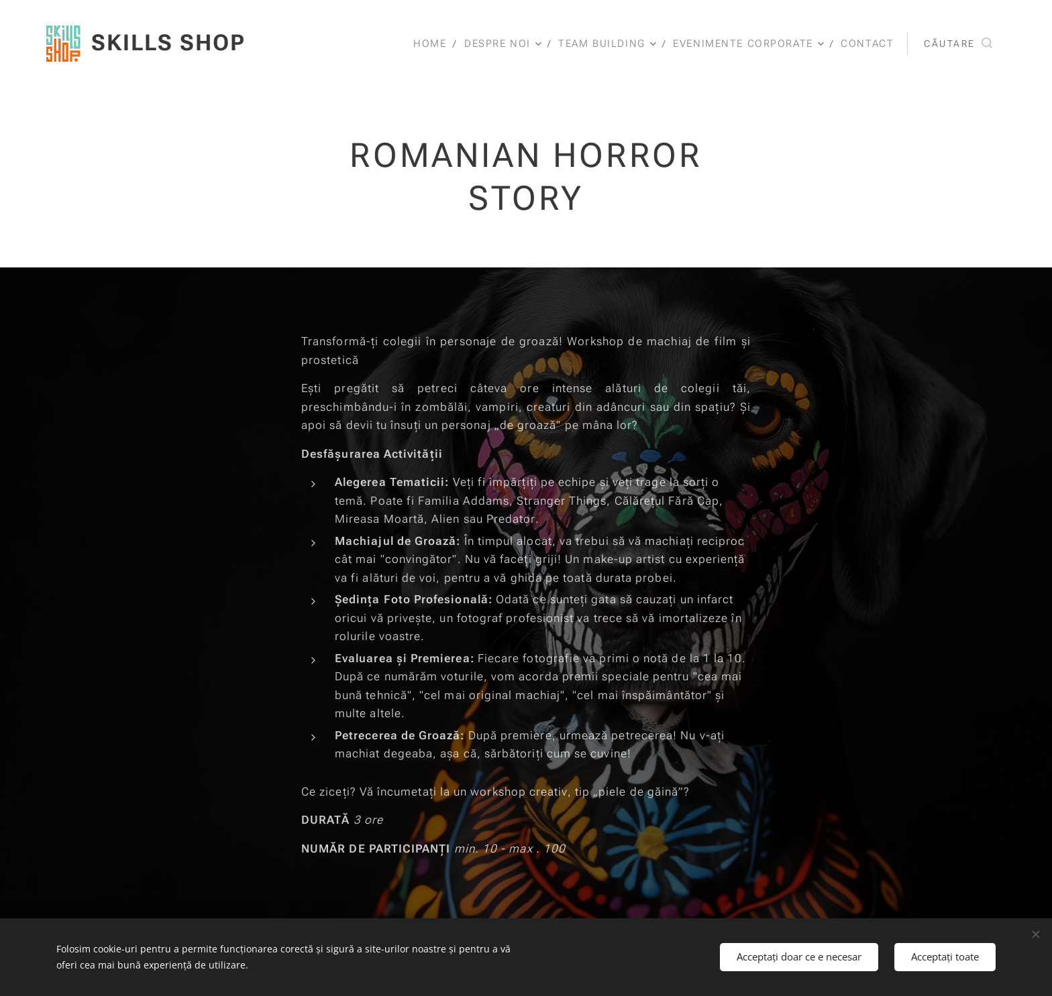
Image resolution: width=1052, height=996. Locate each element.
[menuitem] (427, 43)
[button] (958, 43)
